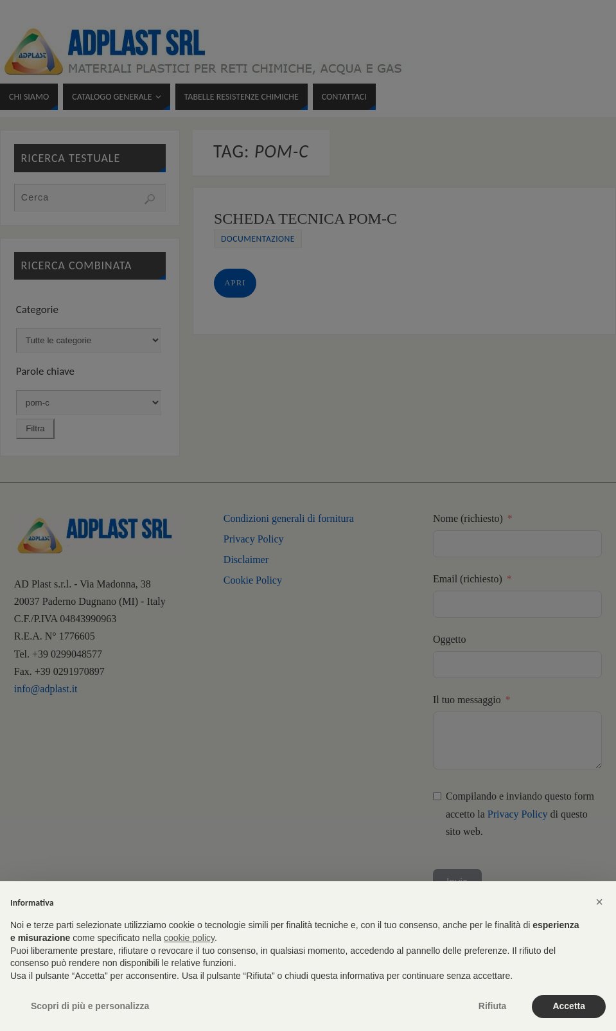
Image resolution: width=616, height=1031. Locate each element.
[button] (599, 902)
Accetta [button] (568, 1006)
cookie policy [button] (189, 938)
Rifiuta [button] (493, 1006)
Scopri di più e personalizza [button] (90, 1006)
